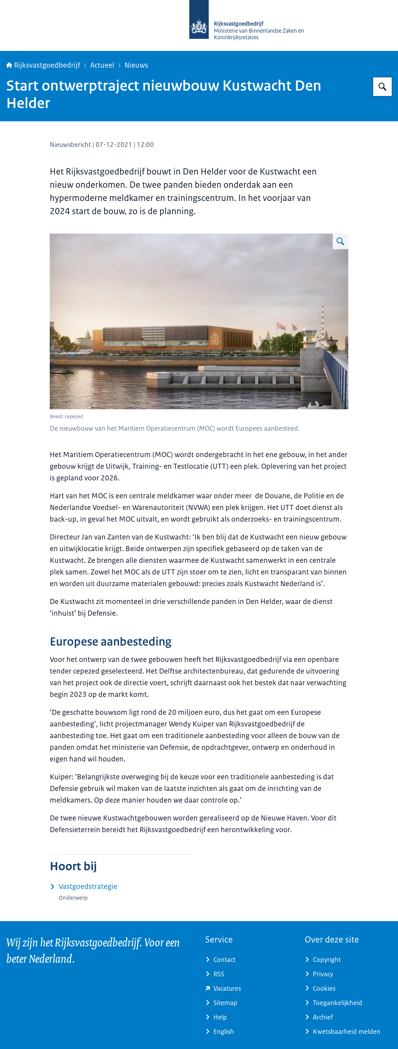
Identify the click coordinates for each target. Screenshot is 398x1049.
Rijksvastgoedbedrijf (43, 65)
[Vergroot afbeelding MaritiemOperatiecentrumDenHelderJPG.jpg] (340, 241)
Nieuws (136, 65)
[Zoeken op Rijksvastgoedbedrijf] (382, 86)
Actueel (102, 65)
